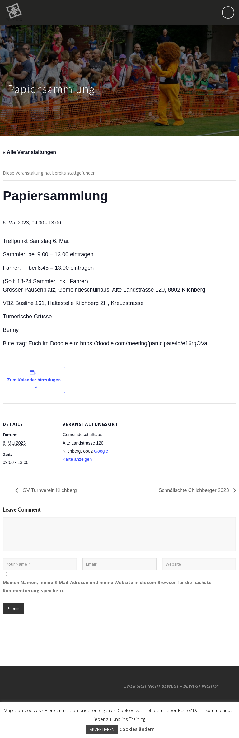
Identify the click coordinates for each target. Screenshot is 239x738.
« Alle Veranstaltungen (29, 152)
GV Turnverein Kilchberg (49, 490)
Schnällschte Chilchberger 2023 (194, 490)
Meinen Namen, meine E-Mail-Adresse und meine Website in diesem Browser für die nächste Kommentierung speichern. (107, 586)
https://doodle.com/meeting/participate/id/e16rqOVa (143, 343)
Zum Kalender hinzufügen (34, 379)
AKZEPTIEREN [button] (102, 729)
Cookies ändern (137, 729)
